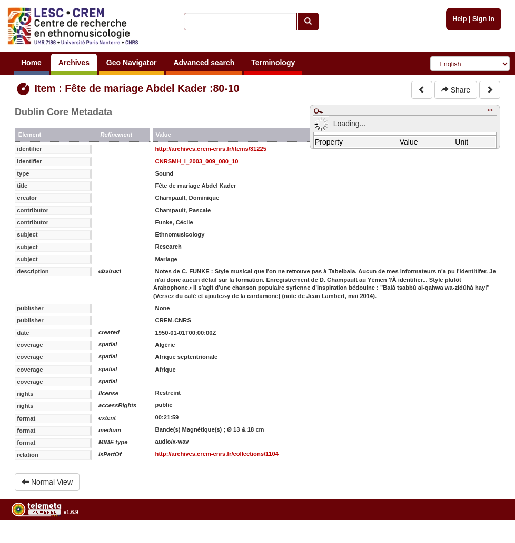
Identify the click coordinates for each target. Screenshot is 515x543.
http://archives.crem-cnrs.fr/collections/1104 (217, 453)
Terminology (273, 62)
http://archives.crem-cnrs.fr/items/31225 (210, 149)
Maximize (318, 111)
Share (455, 90)
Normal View (47, 482)
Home (31, 62)
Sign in (483, 19)
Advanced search (203, 62)
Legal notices (488, 539)
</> (489, 110)
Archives (74, 62)
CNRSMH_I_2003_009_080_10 (197, 161)
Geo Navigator (131, 62)
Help (459, 19)
